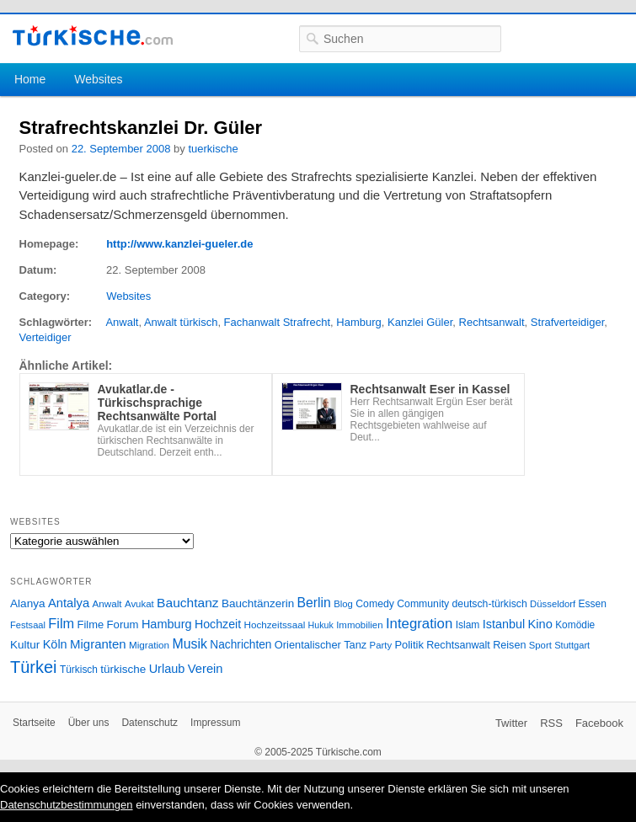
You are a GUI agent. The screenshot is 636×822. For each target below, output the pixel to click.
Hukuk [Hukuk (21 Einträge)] (321, 625)
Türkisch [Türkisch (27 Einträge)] (79, 669)
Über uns (89, 723)
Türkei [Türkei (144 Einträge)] (33, 667)
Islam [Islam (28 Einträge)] (468, 625)
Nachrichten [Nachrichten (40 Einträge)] (240, 644)
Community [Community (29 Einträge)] (423, 604)
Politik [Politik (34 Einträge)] (409, 644)
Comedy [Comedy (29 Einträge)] (374, 604)
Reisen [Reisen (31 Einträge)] (509, 645)
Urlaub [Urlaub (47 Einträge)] (167, 668)
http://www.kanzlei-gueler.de (179, 244)
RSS (551, 723)
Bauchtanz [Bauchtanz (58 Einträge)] (187, 602)
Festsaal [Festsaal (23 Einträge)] (27, 625)
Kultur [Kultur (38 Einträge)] (25, 644)
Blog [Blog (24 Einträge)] (343, 604)
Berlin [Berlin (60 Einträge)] (314, 602)
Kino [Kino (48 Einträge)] (540, 624)
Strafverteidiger (567, 322)
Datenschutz (149, 723)
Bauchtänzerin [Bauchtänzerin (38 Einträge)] (258, 603)
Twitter (511, 723)
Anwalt (121, 322)
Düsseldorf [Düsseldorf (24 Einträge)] (552, 604)
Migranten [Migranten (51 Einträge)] (98, 644)
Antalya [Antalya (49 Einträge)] (68, 603)
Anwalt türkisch (180, 322)
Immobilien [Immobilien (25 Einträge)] (359, 625)
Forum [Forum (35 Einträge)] (123, 624)
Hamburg (358, 322)
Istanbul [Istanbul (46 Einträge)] (504, 624)
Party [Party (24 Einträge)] (381, 645)
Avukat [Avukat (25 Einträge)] (139, 604)
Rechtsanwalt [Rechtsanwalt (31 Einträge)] (458, 645)
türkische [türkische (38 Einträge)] (123, 669)
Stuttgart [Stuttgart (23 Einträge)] (572, 645)
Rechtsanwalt (492, 322)
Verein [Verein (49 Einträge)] (205, 668)
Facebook (599, 723)
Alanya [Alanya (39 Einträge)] (27, 603)
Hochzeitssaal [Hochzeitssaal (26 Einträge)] (274, 624)
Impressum (215, 723)
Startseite (34, 723)
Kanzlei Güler (419, 322)
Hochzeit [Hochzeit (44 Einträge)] (218, 624)
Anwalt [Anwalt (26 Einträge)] (107, 603)
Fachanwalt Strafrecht (277, 322)
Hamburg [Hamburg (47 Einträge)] (167, 624)
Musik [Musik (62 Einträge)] (189, 644)
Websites (98, 79)
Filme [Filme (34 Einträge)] (90, 624)
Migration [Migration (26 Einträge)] (149, 644)
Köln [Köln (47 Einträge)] (55, 644)
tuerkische (213, 148)
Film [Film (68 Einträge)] (61, 623)
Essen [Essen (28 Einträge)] (593, 604)
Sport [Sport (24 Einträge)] (540, 645)
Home (29, 79)
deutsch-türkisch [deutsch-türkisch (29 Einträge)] (489, 604)
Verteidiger (45, 337)
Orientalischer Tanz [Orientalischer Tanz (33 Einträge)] (320, 644)
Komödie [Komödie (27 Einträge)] (575, 625)
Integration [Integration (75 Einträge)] (419, 624)
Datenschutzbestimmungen (66, 804)
